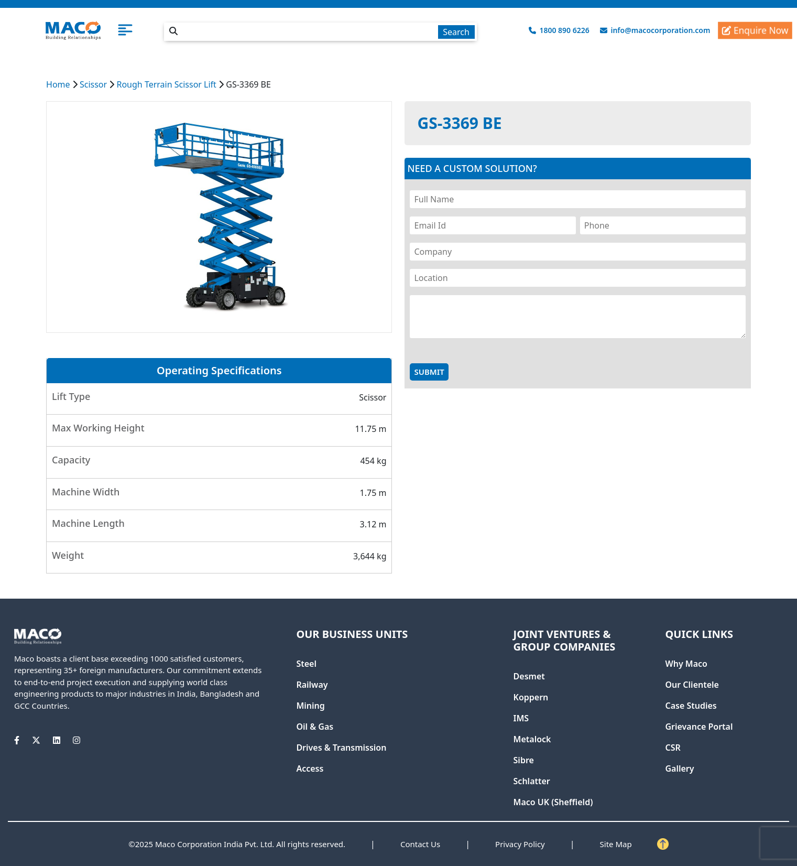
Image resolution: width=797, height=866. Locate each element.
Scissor (93, 84)
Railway (311, 684)
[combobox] (320, 30)
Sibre (524, 760)
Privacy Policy (520, 844)
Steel (306, 663)
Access (309, 768)
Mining (310, 705)
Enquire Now (755, 30)
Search (456, 32)
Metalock (532, 739)
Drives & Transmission (341, 747)
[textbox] (320, 32)
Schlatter (532, 781)
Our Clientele (691, 684)
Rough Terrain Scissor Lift (166, 84)
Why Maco (686, 663)
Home (58, 84)
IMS (521, 718)
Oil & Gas (314, 726)
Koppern (531, 697)
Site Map (616, 844)
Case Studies (690, 705)
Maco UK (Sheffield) (553, 802)
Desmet (529, 676)
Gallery (679, 768)
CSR (672, 747)
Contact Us (420, 844)
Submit (429, 371)
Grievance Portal (699, 726)
